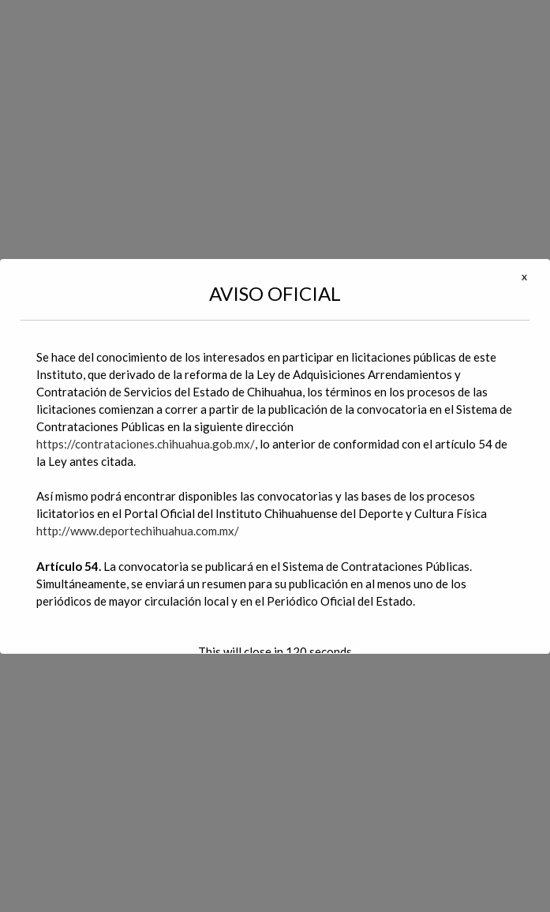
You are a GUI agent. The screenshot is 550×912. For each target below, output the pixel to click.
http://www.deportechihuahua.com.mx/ (137, 531)
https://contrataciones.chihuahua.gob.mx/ (145, 444)
